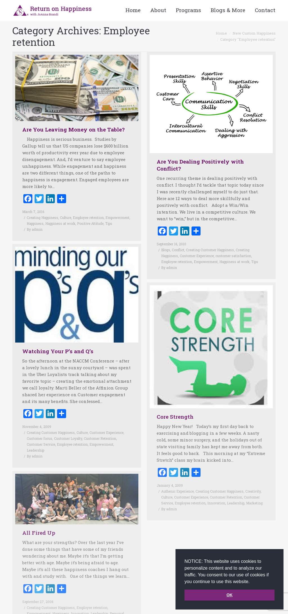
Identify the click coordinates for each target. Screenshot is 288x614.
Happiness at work (60, 223)
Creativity (253, 483)
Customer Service (41, 436)
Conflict (178, 250)
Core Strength (175, 408)
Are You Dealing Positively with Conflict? (200, 165)
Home (221, 33)
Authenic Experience (177, 483)
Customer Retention (100, 430)
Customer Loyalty (68, 430)
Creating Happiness (42, 217)
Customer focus (39, 430)
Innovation (216, 495)
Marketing (254, 495)
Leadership (35, 441)
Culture (65, 217)
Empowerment (117, 217)
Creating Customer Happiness (210, 250)
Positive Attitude (90, 223)
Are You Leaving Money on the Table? (73, 129)
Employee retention (88, 217)
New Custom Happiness (254, 33)
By (34, 229)
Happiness (35, 223)
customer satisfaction (233, 255)
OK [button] (229, 595)
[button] (252, 582)
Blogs (165, 250)
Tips (108, 223)
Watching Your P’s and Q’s (57, 342)
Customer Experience (197, 255)
